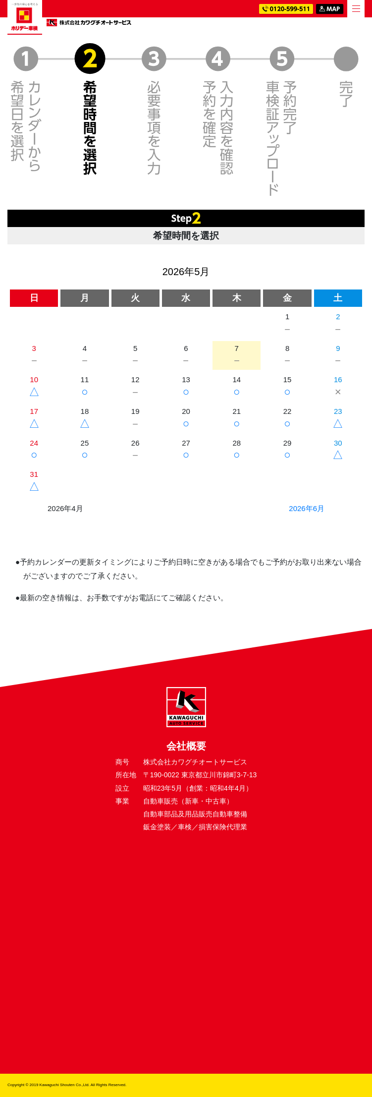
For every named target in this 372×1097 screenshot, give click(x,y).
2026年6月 (306, 508)
